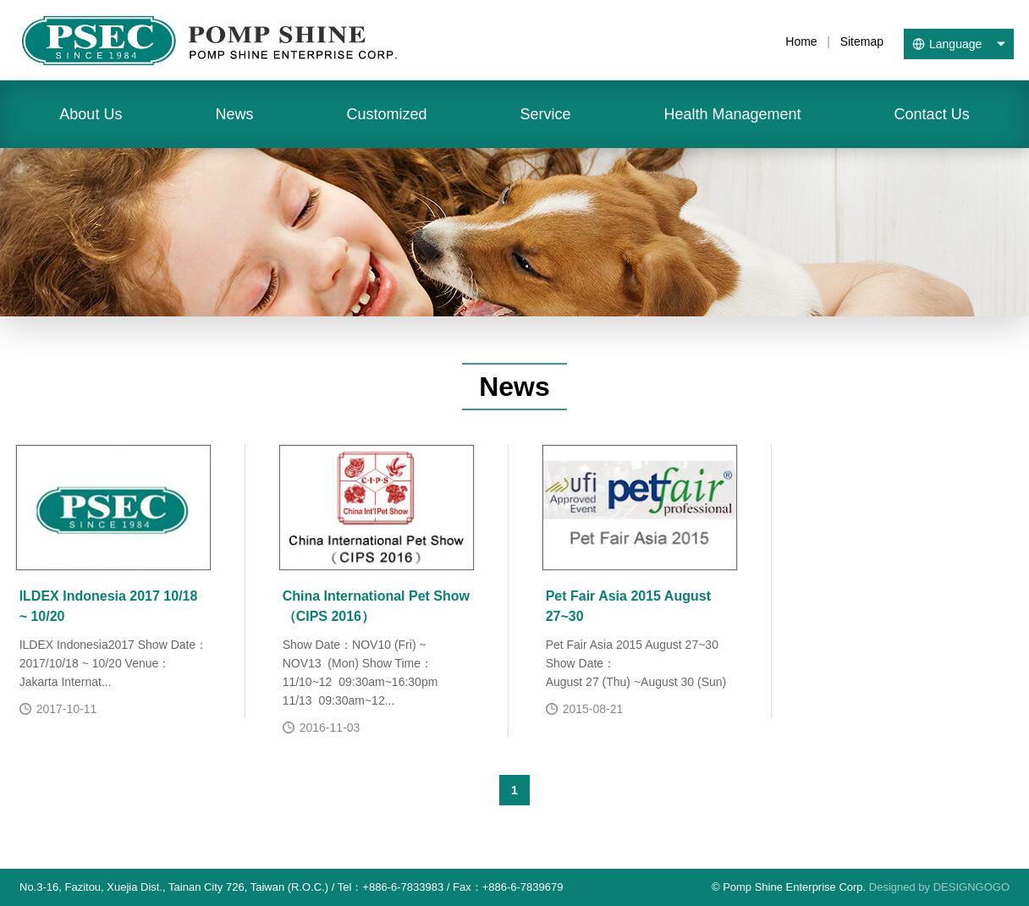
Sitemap (861, 41)
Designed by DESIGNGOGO (939, 887)
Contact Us (932, 114)
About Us (90, 114)
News (234, 114)
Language (955, 44)
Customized (386, 114)
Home (801, 41)
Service (545, 114)
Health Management (732, 114)
